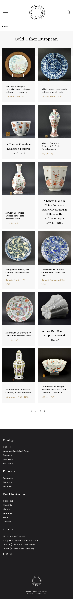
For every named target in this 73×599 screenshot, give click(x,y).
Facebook (8, 478)
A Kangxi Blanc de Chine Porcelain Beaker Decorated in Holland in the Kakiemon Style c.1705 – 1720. (54, 212)
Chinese (7, 446)
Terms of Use (41, 593)
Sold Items (8, 463)
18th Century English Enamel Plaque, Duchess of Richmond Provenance (18, 89)
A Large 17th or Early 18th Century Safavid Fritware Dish (17, 272)
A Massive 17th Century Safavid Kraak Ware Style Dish (53, 272)
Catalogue (8, 500)
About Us (7, 505)
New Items (8, 459)
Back (4, 27)
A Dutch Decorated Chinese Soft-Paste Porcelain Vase (50, 146)
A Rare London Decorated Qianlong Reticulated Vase (18, 391)
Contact (7, 521)
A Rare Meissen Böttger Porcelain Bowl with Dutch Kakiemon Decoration (53, 389)
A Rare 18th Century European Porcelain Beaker (54, 335)
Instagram (8, 482)
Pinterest (7, 486)
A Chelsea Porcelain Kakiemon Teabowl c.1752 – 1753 (18, 149)
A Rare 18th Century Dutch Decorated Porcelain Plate (18, 334)
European (7, 455)
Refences (7, 513)
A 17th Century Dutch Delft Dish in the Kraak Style (54, 91)
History (6, 509)
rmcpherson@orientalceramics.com (20, 540)
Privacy (30, 593)
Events (6, 517)
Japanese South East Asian (16, 451)
